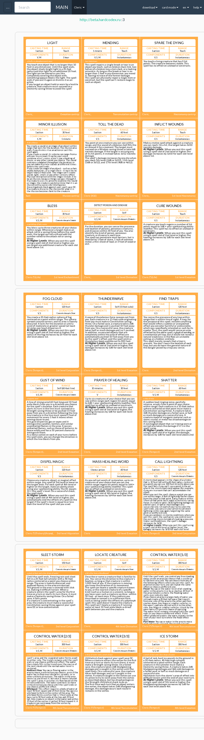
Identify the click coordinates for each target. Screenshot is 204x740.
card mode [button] (170, 7)
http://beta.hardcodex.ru (100, 19)
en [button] (186, 7)
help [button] (197, 7)
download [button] (150, 7)
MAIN (62, 7)
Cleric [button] (79, 7)
